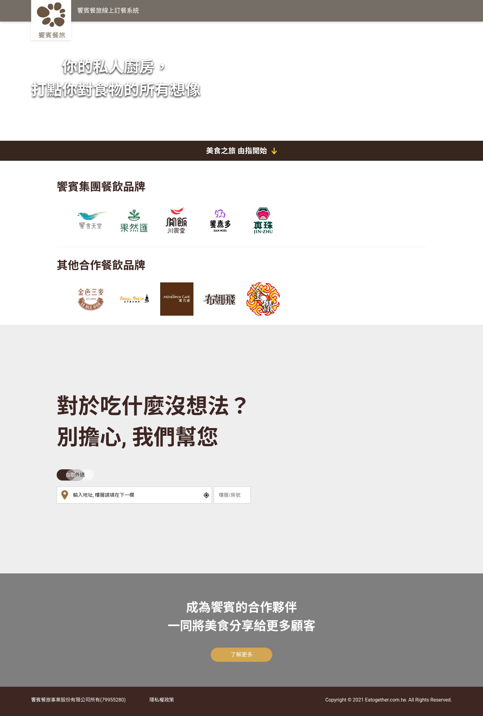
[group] (90, 220)
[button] (206, 495)
